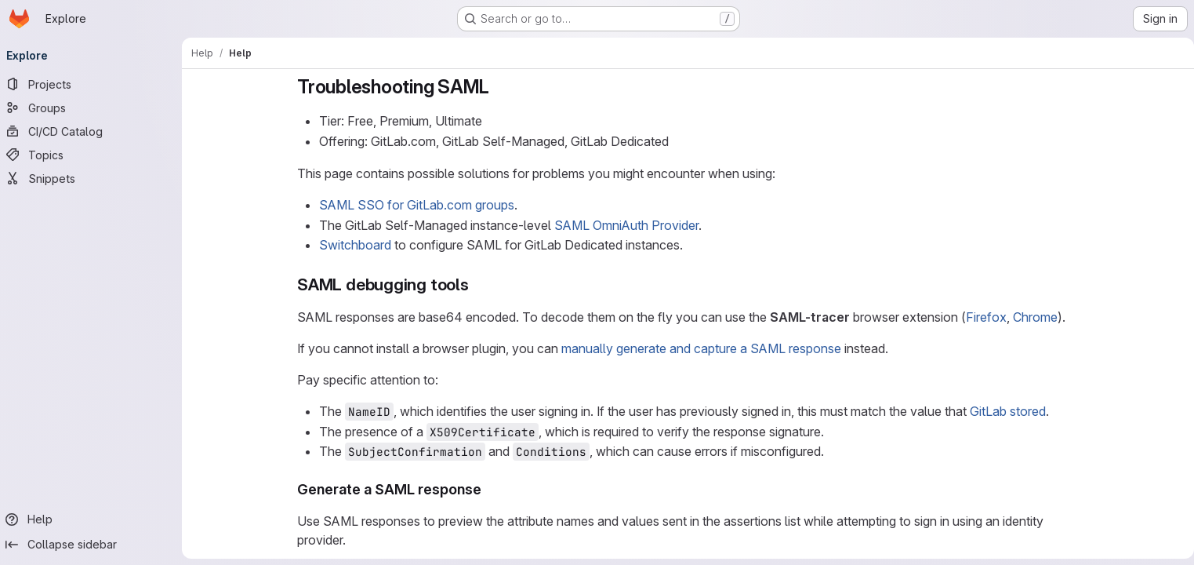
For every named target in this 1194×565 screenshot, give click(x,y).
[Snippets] (94, 178)
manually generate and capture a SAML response (701, 348)
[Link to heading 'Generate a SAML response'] (489, 489)
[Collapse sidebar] (94, 545)
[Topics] (94, 155)
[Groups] (94, 107)
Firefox (986, 317)
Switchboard (355, 245)
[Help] (94, 519)
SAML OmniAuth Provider (626, 225)
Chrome (1035, 317)
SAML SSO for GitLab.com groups (416, 205)
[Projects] (94, 84)
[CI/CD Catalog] (94, 131)
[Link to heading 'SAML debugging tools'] (478, 284)
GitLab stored (1008, 411)
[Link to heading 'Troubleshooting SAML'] (499, 86)
